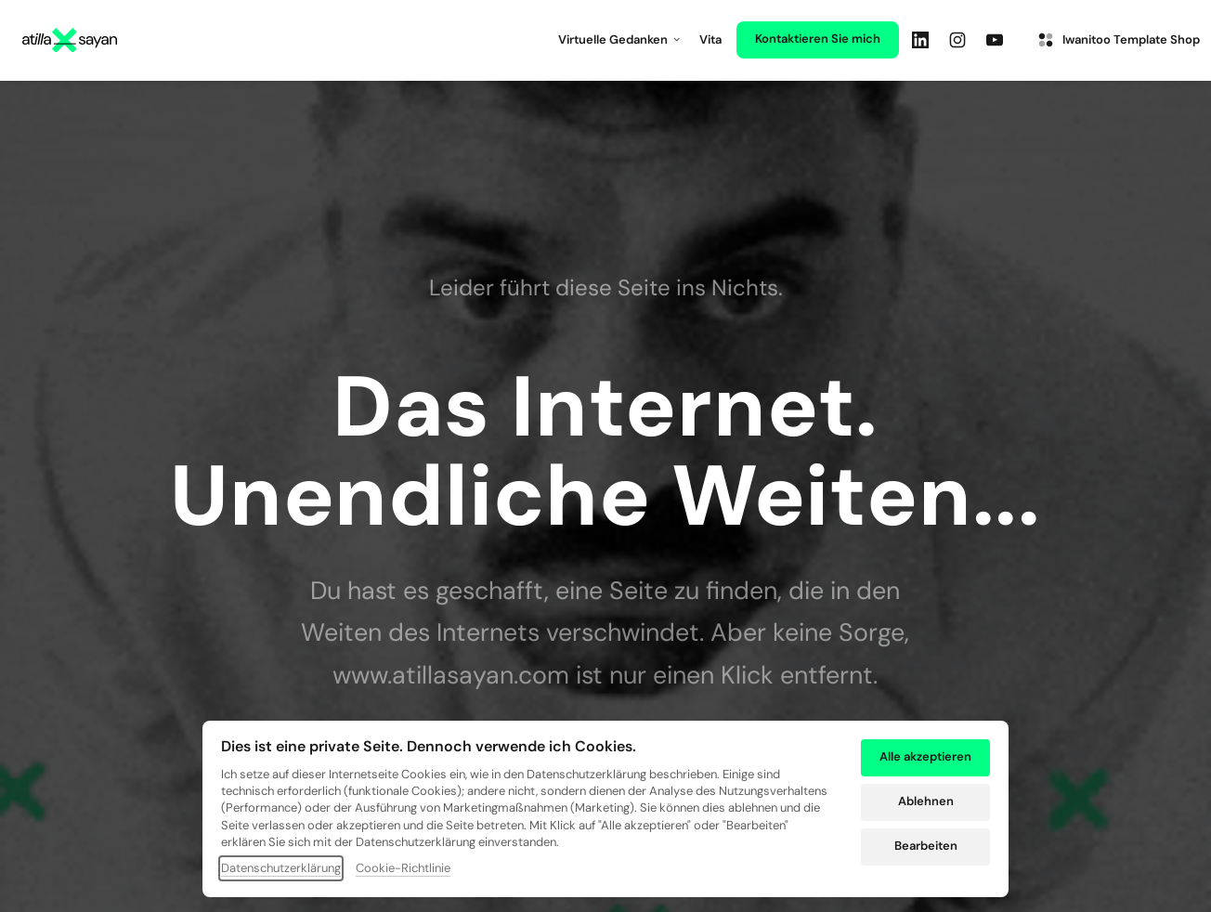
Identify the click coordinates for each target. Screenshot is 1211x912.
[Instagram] (962, 40)
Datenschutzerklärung (281, 869)
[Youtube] (999, 40)
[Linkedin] (925, 40)
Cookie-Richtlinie (403, 869)
